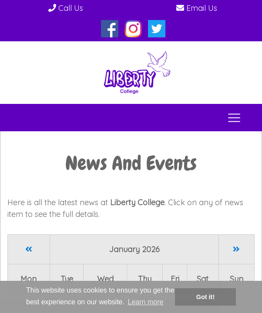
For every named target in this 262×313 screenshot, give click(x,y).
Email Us (196, 8)
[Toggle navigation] (234, 117)
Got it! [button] (205, 296)
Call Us (65, 8)
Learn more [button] (146, 302)
